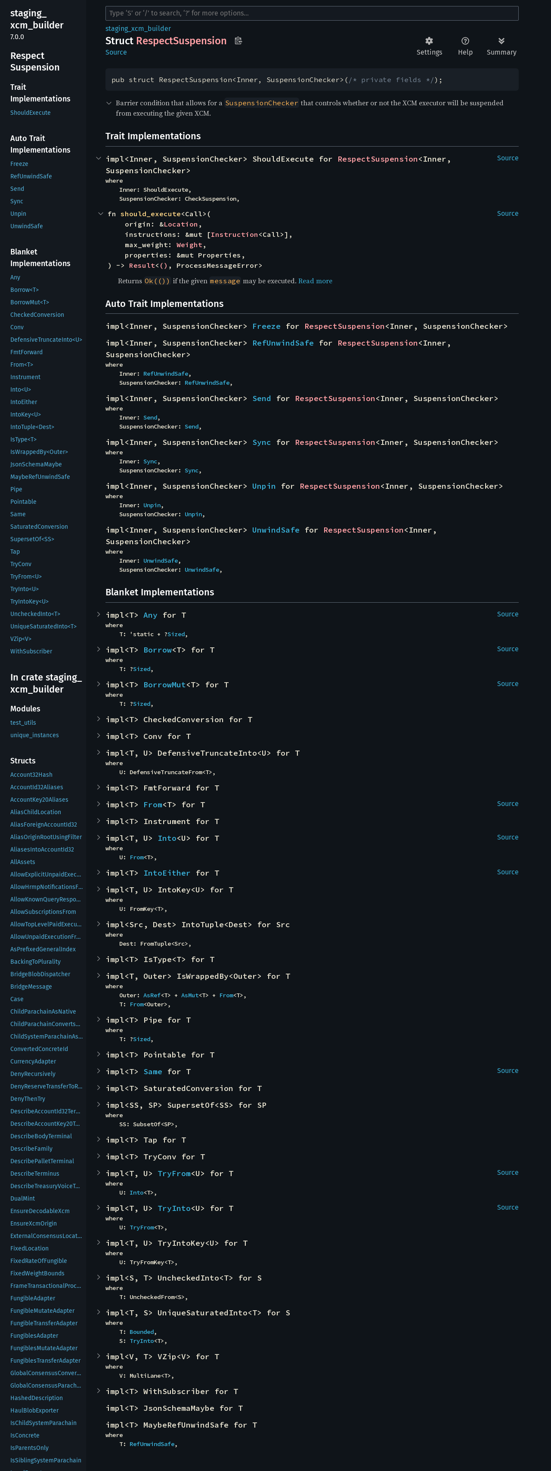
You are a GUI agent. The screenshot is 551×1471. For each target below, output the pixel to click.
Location (181, 224)
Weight (189, 244)
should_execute (151, 213)
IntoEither (167, 873)
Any (150, 615)
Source (116, 52)
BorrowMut (164, 685)
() (163, 265)
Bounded (142, 1332)
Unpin (264, 486)
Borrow (157, 650)
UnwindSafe (276, 530)
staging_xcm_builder (138, 29)
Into (167, 838)
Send (261, 398)
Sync (261, 442)
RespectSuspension (377, 159)
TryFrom (174, 1173)
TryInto (174, 1208)
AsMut (189, 995)
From (152, 804)
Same (152, 1071)
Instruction (234, 234)
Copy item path (238, 40)
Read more (315, 280)
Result (142, 265)
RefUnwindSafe (283, 343)
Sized (176, 634)
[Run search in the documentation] (312, 13)
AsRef (152, 995)
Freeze (266, 326)
